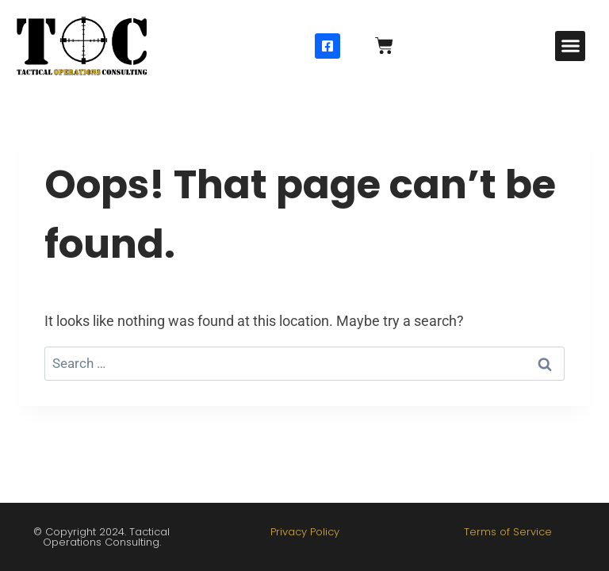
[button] (570, 46)
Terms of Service (508, 531)
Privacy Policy (304, 531)
